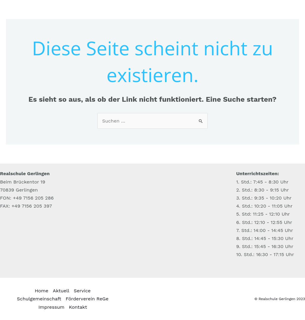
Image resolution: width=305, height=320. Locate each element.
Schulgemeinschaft (39, 299)
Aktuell (61, 291)
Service (82, 291)
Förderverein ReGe (87, 299)
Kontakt (78, 307)
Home (42, 291)
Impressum (51, 307)
